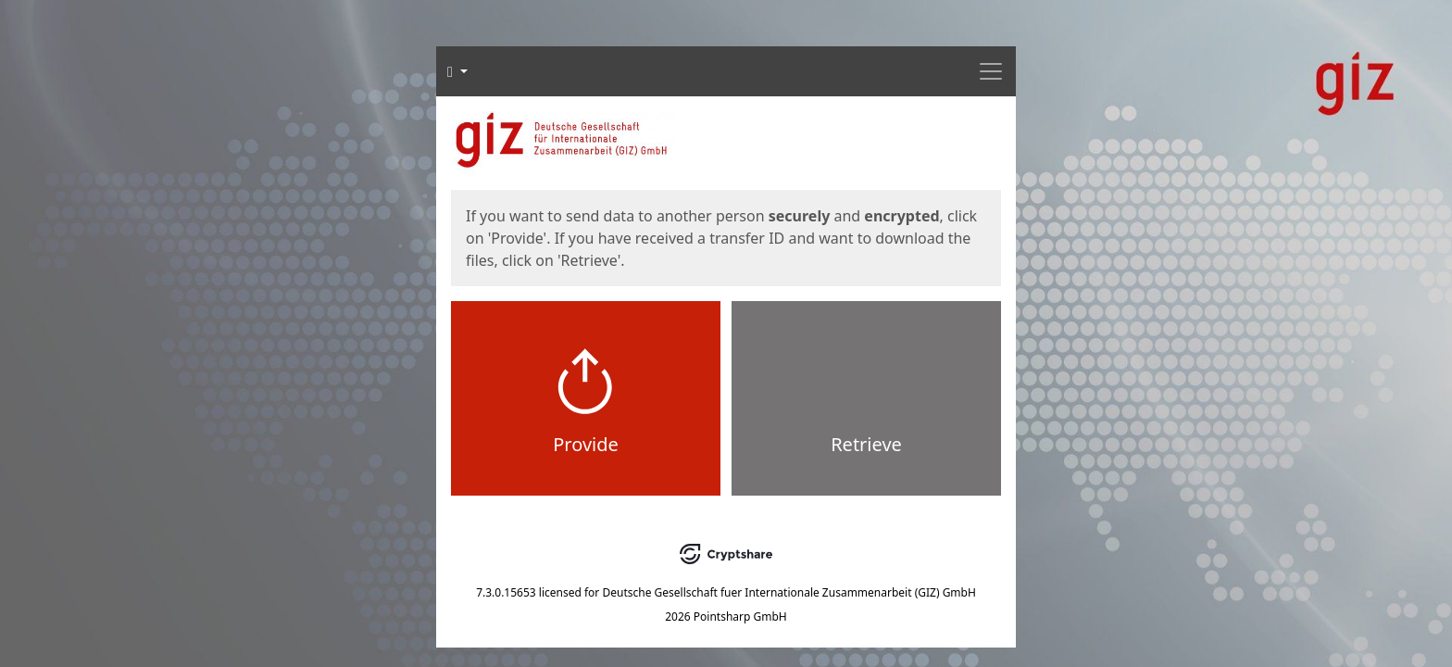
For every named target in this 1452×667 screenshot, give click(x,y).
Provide (586, 444)
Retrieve (866, 444)
